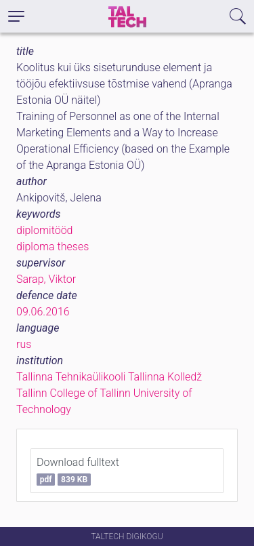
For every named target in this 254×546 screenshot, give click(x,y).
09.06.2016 (43, 311)
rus (23, 344)
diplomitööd (44, 230)
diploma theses (52, 246)
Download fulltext (78, 471)
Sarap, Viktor (46, 279)
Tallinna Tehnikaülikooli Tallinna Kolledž (109, 376)
